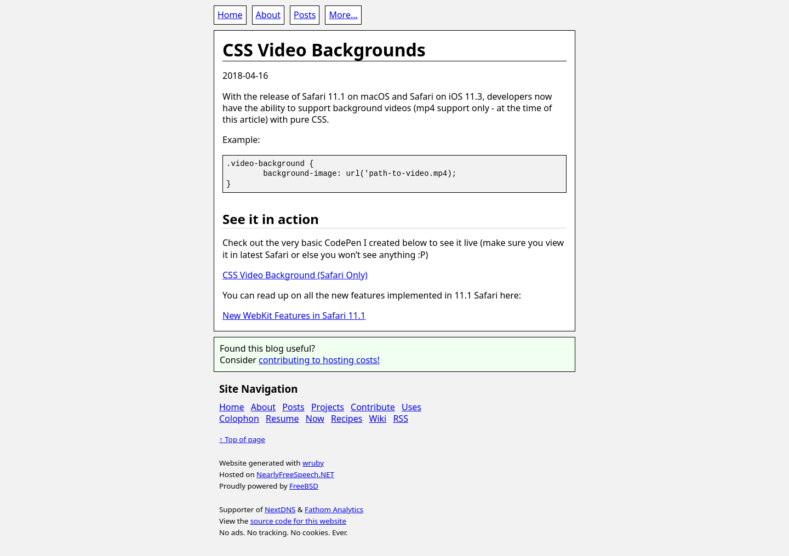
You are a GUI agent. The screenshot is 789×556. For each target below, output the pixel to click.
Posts (305, 15)
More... (343, 15)
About (268, 15)
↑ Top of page (242, 439)
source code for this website (298, 521)
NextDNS (280, 509)
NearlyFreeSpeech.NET (295, 474)
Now (315, 418)
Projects (327, 407)
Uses (411, 407)
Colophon (239, 418)
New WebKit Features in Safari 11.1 (293, 315)
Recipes (346, 418)
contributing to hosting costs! (319, 360)
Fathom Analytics (334, 509)
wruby (313, 463)
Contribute (373, 407)
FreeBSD (303, 486)
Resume (282, 418)
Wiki (378, 418)
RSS (400, 418)
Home (230, 15)
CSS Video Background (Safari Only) (295, 275)
